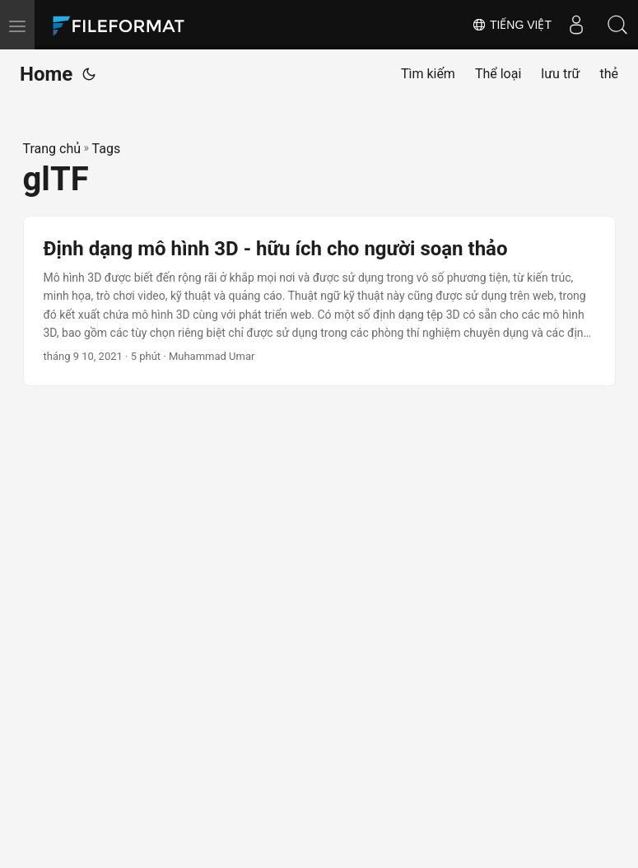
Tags (106, 148)
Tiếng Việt (512, 24)
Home (46, 74)
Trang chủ (52, 148)
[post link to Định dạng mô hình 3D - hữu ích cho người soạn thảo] (319, 301)
